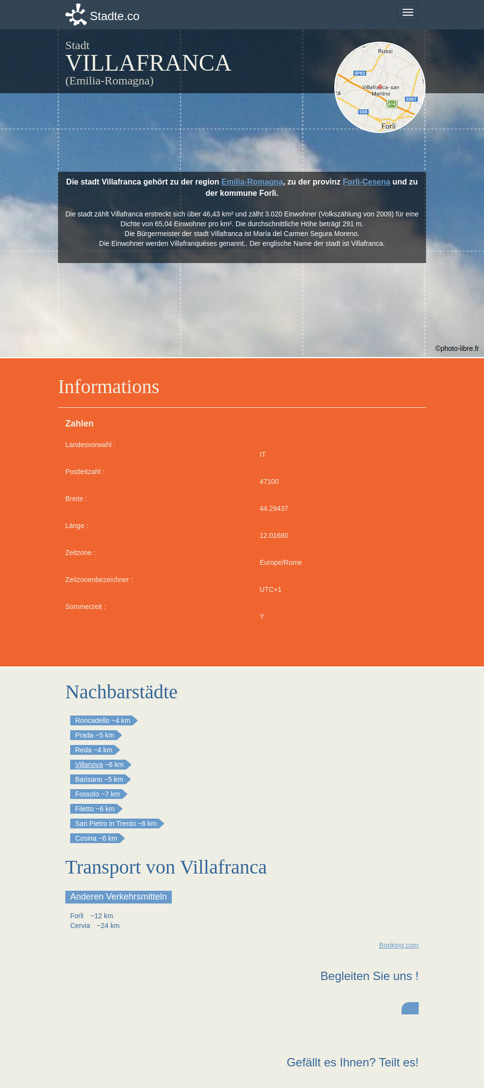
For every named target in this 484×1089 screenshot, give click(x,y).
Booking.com (399, 945)
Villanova (89, 765)
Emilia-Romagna (252, 182)
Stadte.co (114, 16)
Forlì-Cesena (366, 182)
